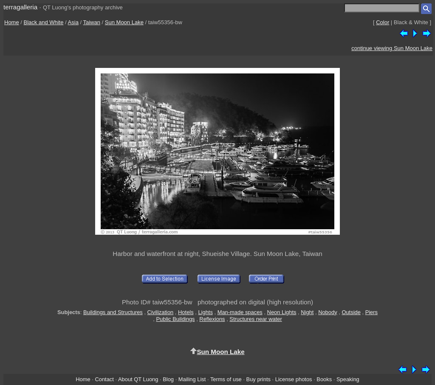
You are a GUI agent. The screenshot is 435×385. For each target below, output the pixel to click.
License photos (293, 379)
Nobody (327, 312)
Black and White (44, 22)
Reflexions (212, 319)
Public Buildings (175, 319)
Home (11, 22)
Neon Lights (282, 312)
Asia (73, 22)
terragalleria (20, 7)
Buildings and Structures (113, 312)
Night (307, 312)
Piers (371, 312)
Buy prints (258, 379)
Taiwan (91, 22)
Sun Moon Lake (124, 22)
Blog (168, 379)
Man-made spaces (240, 312)
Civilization (160, 312)
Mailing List (192, 379)
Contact (104, 379)
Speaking (347, 379)
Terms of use (226, 379)
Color (382, 22)
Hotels (186, 312)
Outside (351, 312)
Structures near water (255, 319)
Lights (205, 312)
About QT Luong (138, 379)
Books (324, 379)
